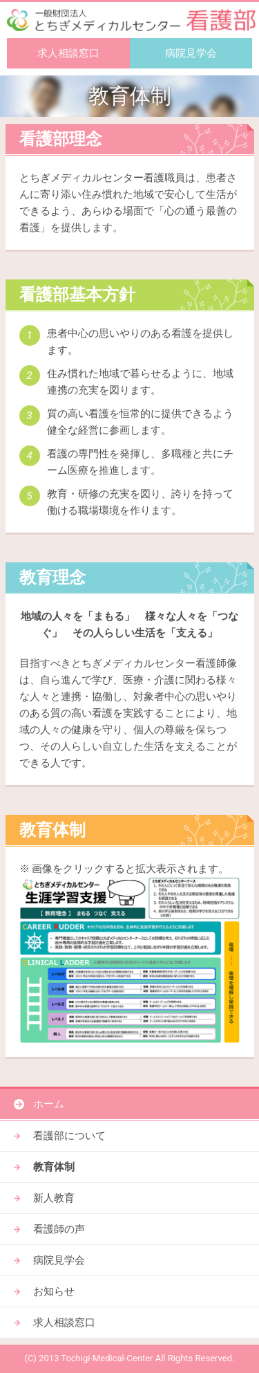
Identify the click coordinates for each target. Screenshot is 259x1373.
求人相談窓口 (68, 53)
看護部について (69, 1136)
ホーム (48, 1104)
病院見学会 (191, 53)
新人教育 (54, 1198)
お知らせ (54, 1291)
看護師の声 (59, 1229)
